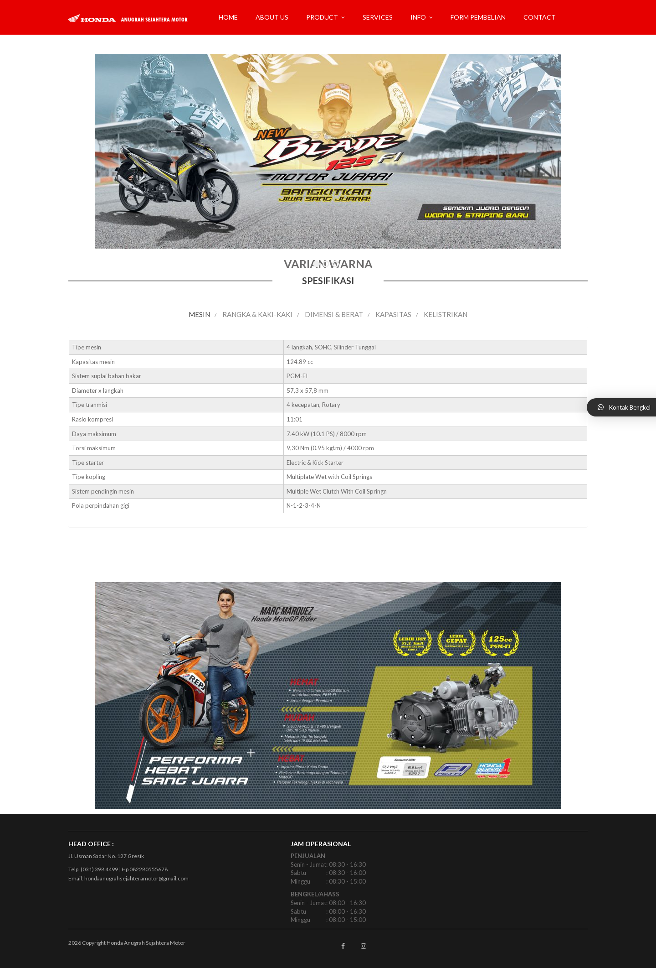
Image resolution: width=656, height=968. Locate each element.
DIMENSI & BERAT (334, 314)
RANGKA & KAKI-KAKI (257, 314)
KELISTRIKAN (445, 314)
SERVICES (378, 17)
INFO (418, 17)
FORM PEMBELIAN (478, 17)
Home (228, 17)
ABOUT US (272, 17)
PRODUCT (322, 17)
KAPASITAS (393, 314)
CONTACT (539, 17)
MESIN (199, 314)
